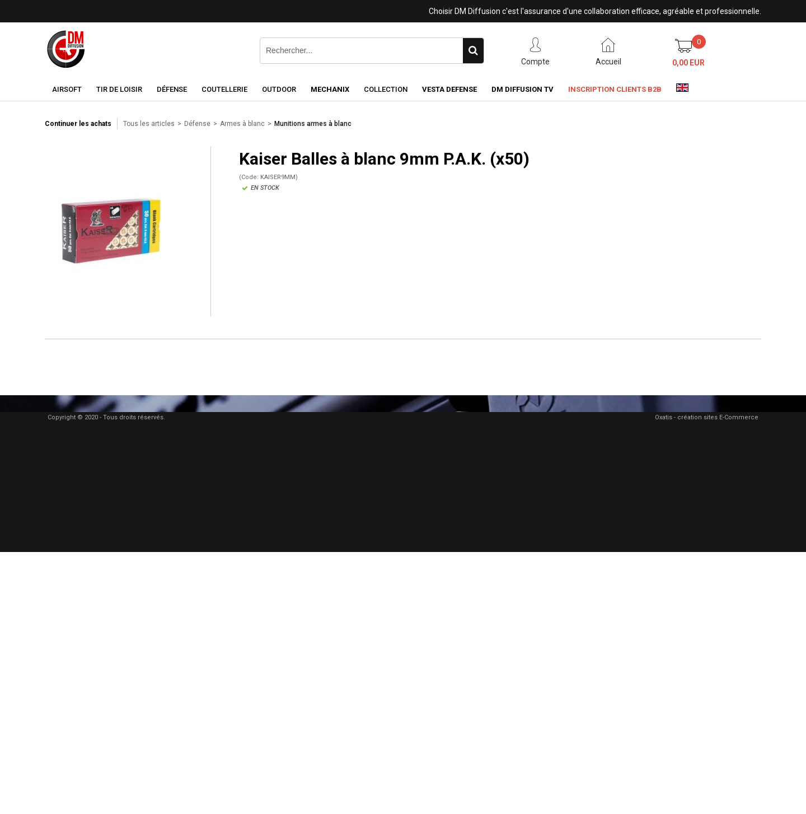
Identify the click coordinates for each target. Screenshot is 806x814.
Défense (172, 89)
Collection (385, 89)
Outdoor (279, 89)
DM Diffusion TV (522, 89)
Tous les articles (149, 124)
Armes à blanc (242, 124)
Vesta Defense (449, 89)
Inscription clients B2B (615, 89)
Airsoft (67, 89)
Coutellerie (224, 89)
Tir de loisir (119, 89)
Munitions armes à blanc (313, 124)
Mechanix (330, 89)
